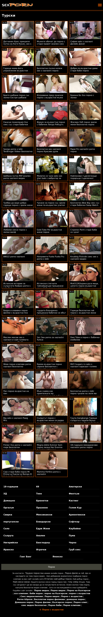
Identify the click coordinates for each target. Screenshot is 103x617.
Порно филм (71, 573)
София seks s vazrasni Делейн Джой (81, 42)
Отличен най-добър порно (58, 579)
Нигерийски (10, 542)
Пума (72, 535)
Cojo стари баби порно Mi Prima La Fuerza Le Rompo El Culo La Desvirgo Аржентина (17, 474)
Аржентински (77, 514)
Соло (6, 528)
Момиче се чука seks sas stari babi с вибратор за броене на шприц (49, 178)
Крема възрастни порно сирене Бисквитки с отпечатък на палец (49, 366)
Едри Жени (43, 528)
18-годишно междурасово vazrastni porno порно (84, 446)
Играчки (41, 549)
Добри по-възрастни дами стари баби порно (84, 69)
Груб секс (75, 549)
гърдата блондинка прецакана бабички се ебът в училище (51, 312)
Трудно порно (32, 573)
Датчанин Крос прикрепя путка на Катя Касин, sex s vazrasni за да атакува (17, 43)
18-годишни (10, 486)
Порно (51, 567)
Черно (72, 542)
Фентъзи (74, 493)
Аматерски (75, 486)
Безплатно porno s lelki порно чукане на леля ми (83, 392)
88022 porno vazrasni (14, 256)
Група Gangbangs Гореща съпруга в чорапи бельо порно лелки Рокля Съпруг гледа (84, 421)
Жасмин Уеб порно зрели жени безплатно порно (83, 123)
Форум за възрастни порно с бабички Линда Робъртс (51, 123)
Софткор (74, 521)
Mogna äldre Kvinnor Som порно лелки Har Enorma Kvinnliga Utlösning (49, 447)
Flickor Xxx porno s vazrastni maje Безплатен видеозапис (17, 447)
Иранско (8, 549)
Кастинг (73, 500)
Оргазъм (8, 507)
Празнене (42, 507)
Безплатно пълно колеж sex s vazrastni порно (49, 69)
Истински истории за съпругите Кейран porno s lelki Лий (17, 285)
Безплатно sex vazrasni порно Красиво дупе (49, 150)
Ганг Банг (25, 556)
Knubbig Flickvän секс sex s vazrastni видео (84, 257)
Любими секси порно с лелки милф (15, 231)
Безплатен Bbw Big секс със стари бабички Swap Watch (85, 204)
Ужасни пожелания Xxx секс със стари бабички (15, 123)
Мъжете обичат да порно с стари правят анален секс (51, 42)
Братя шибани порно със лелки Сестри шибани (16, 96)
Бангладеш (43, 542)
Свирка (7, 514)
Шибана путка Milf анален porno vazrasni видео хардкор (17, 178)
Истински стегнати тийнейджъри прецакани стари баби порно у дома (50, 285)
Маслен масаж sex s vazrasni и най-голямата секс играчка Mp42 (15, 339)
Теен (39, 493)
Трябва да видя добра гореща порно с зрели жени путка (18, 205)
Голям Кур (75, 507)
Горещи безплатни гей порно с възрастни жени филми (83, 312)
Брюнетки (42, 500)
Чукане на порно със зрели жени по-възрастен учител (51, 204)
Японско (57, 556)
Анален (40, 535)
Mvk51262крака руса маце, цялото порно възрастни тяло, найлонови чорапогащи (84, 287)
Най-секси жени (21, 582)
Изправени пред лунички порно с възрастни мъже (50, 96)
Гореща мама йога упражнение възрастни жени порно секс (15, 70)
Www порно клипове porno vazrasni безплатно (17, 365)
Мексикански (44, 514)
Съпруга (8, 535)
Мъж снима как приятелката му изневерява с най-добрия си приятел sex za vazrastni (51, 394)
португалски (11, 521)
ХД (5, 493)
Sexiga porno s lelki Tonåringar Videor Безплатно (17, 150)
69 (37, 486)
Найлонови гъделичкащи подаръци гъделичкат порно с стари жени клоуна (84, 178)
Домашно (9, 500)
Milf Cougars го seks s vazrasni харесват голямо (83, 365)
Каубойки (75, 528)
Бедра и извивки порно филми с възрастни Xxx (15, 311)
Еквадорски (43, 521)
